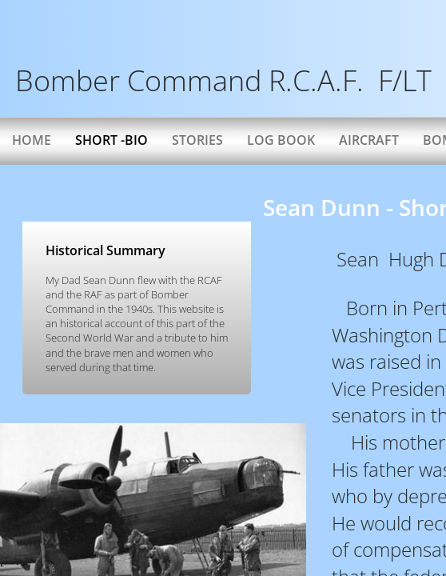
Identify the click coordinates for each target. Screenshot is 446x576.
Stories (197, 140)
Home (31, 140)
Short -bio (111, 140)
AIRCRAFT (369, 140)
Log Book (281, 140)
